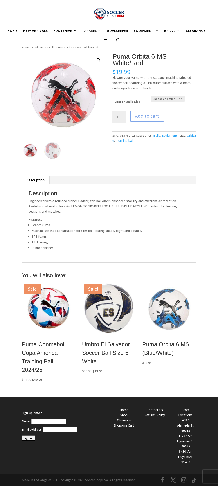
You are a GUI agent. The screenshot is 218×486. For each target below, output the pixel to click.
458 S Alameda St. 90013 (185, 425)
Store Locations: (185, 412)
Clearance (124, 420)
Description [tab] (35, 180)
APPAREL (90, 31)
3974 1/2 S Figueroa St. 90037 (185, 441)
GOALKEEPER (117, 31)
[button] (99, 60)
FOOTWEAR (63, 31)
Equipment (39, 47)
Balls (52, 47)
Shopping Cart (124, 425)
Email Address (32, 429)
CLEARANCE (195, 31)
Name (26, 421)
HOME (12, 31)
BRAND (170, 31)
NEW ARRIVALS (35, 31)
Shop (124, 415)
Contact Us (155, 410)
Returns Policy (154, 415)
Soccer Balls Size (127, 102)
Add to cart (147, 116)
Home (26, 47)
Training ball (124, 140)
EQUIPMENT (144, 31)
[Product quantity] (119, 117)
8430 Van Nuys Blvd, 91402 (185, 456)
